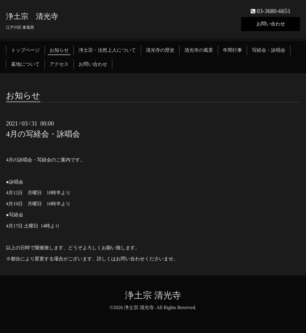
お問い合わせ (270, 23)
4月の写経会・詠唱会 (43, 134)
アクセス (59, 64)
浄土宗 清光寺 (32, 16)
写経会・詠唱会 (268, 50)
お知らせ (59, 50)
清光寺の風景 (198, 50)
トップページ (25, 50)
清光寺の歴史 (160, 50)
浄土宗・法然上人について (107, 50)
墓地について (25, 64)
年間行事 (232, 50)
